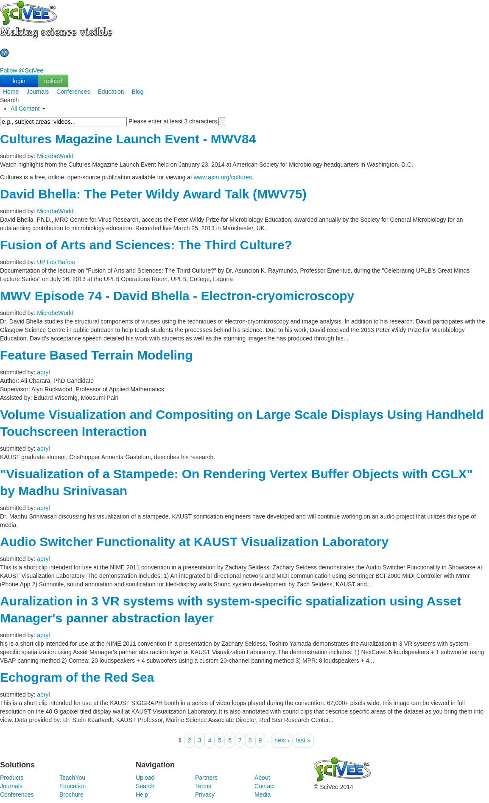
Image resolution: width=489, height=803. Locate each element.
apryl (43, 372)
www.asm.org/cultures (223, 177)
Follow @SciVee (21, 70)
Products (11, 777)
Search (145, 786)
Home (11, 91)
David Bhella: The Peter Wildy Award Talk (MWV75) (153, 194)
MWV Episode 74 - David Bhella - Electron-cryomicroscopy (177, 296)
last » (303, 740)
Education (111, 91)
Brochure (71, 794)
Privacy (205, 794)
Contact (264, 786)
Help (142, 794)
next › (281, 740)
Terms (203, 786)
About (262, 777)
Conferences (73, 91)
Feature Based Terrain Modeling (96, 355)
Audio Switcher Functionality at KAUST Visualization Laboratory (194, 542)
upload (53, 81)
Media (262, 794)
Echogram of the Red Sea (77, 677)
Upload (145, 777)
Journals (37, 91)
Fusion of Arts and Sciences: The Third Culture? (146, 245)
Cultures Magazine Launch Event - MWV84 (128, 139)
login (19, 81)
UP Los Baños (56, 262)
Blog (138, 91)
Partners (206, 777)
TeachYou (72, 777)
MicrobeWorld (55, 156)
